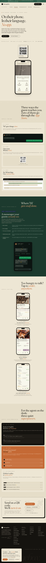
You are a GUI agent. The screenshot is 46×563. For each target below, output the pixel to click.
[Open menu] (43, 4)
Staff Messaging (16, 530)
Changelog (31, 532)
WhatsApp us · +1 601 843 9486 (32, 507)
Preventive (23, 531)
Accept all (5, 559)
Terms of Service (40, 532)
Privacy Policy (40, 533)
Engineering (15, 542)
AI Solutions (15, 528)
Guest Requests (16, 532)
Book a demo (38, 4)
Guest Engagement (17, 533)
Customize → (17, 559)
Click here (39, 1)
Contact (39, 528)
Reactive (23, 529)
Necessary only (11, 559)
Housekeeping (16, 540)
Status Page (32, 530)
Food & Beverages (16, 543)
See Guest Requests (15, 36)
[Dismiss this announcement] (43, 1)
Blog (30, 533)
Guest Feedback (16, 535)
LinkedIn (39, 530)
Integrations (32, 528)
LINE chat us (29, 510)
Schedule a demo (30, 504)
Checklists (15, 537)
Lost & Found (16, 538)
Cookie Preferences (41, 535)
